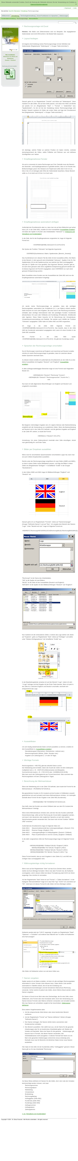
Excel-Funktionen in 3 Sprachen (47, 16)
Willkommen (6, 16)
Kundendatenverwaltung (8, 18)
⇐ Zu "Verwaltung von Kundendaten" (34, 1114)
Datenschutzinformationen (39, 4)
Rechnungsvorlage (33, 11)
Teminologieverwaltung (27, 16)
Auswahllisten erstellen (43, 749)
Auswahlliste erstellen (67, 229)
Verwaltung (24, 11)
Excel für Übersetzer (14, 11)
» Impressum (67, 8)
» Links (75, 8)
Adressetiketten (33, 18)
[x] (76, 4)
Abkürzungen (64, 16)
